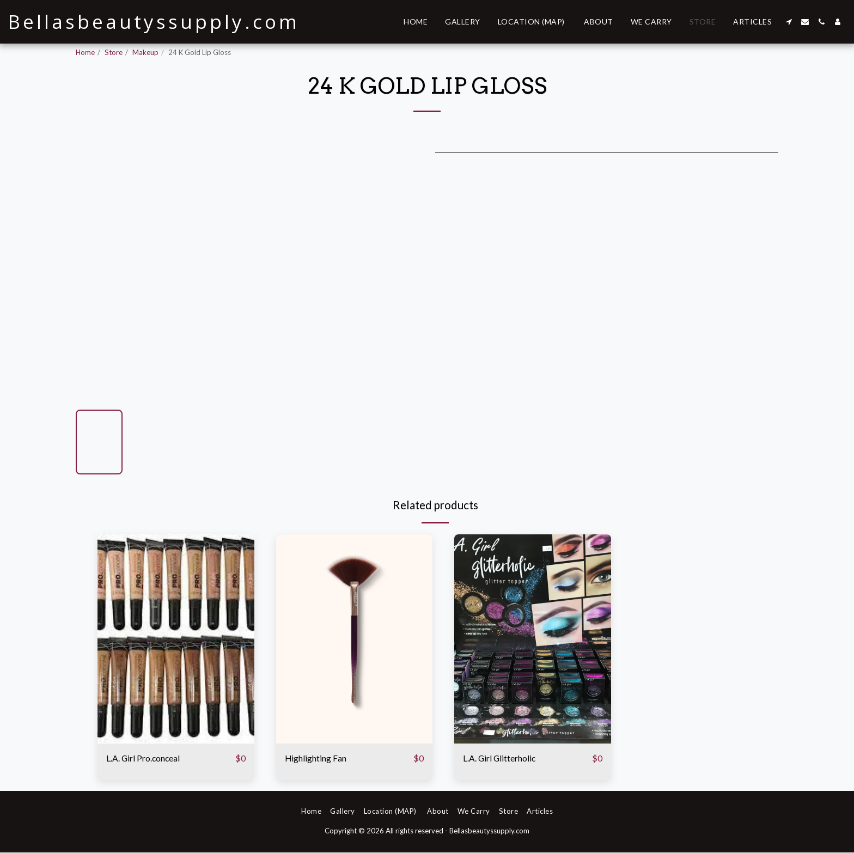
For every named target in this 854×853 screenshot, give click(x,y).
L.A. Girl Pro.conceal (147, 758)
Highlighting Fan (317, 758)
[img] (175, 638)
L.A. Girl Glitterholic (503, 758)
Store (114, 52)
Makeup (145, 52)
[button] (788, 22)
